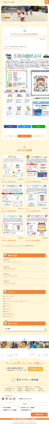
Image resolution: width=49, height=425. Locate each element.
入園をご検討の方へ (30, 388)
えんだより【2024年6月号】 (33, 211)
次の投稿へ (38, 136)
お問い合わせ (36, 369)
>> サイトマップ (31, 421)
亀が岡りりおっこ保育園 (27, 408)
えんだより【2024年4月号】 (8, 240)
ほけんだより (8, 306)
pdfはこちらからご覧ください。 (12, 48)
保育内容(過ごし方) (10, 388)
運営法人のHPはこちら (25, 399)
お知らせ (7, 298)
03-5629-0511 (15, 368)
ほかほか (7, 308)
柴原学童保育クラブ (26, 410)
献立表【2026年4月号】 (9, 268)
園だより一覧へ (24, 136)
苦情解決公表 (8, 316)
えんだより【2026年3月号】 (8, 181)
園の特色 (37, 386)
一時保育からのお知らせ (9, 283)
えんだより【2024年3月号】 (33, 240)
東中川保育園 (6, 407)
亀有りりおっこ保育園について (25, 386)
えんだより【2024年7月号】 (8, 211)
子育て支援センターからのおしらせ (12, 261)
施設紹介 (20, 388)
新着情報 (20, 390)
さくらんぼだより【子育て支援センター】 (16, 301)
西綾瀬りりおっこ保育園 (9, 410)
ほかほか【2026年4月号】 (10, 276)
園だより (6, 39)
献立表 (7, 311)
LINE (38, 126)
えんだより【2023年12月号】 (33, 181)
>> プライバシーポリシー (20, 421)
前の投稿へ (11, 136)
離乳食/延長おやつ (10, 313)
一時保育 (40, 388)
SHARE (10, 126)
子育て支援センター (10, 390)
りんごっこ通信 (9, 296)
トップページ (11, 386)
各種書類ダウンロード (30, 390)
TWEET (24, 126)
